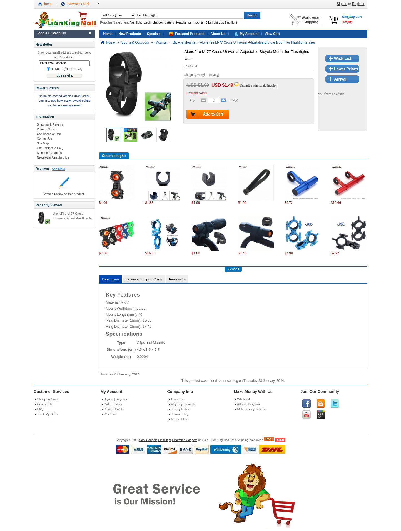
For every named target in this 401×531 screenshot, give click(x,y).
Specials (154, 34)
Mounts (160, 42)
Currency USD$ (78, 4)
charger (158, 22)
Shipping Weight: (196, 75)
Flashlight (164, 440)
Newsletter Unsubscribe (53, 157)
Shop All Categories (51, 33)
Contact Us (44, 138)
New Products (130, 34)
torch (147, 22)
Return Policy (180, 414)
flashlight (136, 22)
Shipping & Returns (50, 124)
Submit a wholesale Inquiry (258, 85)
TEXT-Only (73, 69)
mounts (198, 22)
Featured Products (190, 34)
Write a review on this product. (64, 194)
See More (58, 169)
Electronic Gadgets (184, 440)
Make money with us (251, 409)
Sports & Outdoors (135, 42)
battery (169, 22)
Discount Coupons (49, 152)
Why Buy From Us (183, 404)
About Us (218, 34)
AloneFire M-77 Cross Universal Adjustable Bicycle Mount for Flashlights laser (72, 218)
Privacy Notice (46, 129)
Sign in (108, 399)
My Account (249, 34)
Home (47, 4)
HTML (53, 69)
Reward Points (114, 409)
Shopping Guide (48, 399)
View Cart (272, 34)
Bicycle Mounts (184, 42)
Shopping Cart (352, 19)
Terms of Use (180, 419)
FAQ (40, 409)
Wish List (110, 414)
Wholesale (244, 399)
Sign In (342, 4)
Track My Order (47, 414)
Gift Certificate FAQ (50, 148)
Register (358, 4)
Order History (113, 404)
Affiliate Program (248, 404)
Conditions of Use (49, 134)
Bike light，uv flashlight (221, 22)
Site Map (43, 143)
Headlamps (184, 22)
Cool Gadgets (148, 440)
